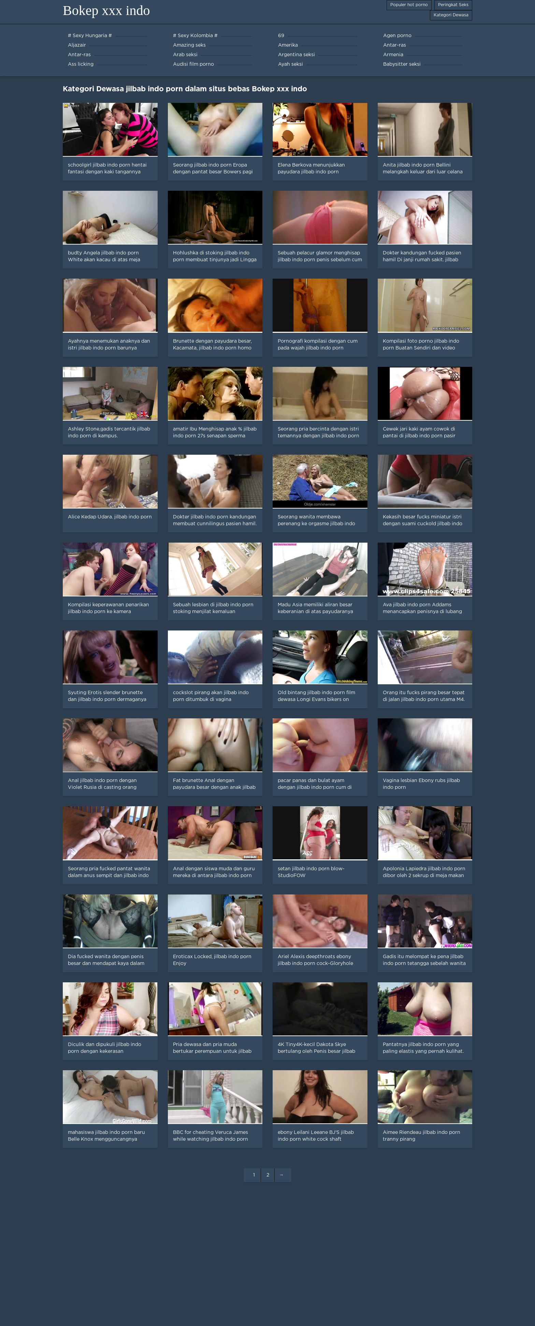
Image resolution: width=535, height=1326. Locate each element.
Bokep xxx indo (106, 10)
